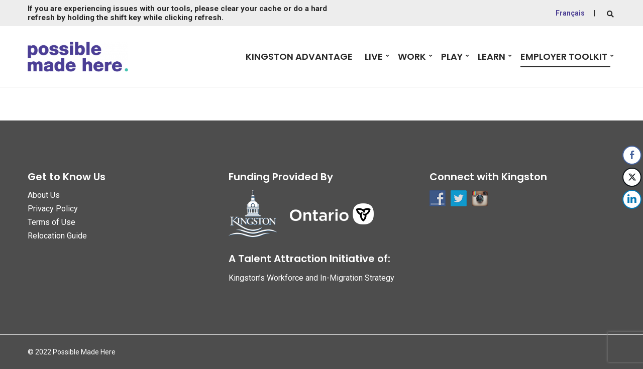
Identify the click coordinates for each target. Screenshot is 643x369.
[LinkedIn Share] (631, 199)
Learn (491, 56)
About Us (44, 195)
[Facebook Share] (631, 155)
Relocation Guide (57, 235)
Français (570, 13)
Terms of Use (51, 222)
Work (412, 56)
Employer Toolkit (563, 56)
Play (452, 56)
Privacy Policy (53, 208)
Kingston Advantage (299, 56)
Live (374, 56)
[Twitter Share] (631, 177)
